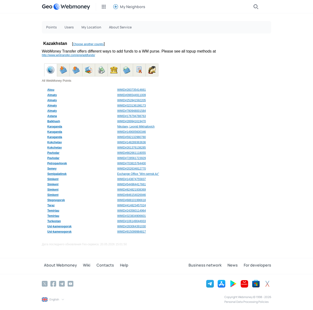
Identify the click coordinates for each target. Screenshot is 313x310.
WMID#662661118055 (131, 153)
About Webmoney (58, 265)
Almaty (52, 95)
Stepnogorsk (56, 200)
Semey (52, 168)
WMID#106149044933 (131, 221)
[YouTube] (70, 283)
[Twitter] (45, 283)
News (235, 265)
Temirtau (53, 210)
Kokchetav (54, 142)
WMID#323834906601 (131, 216)
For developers (257, 265)
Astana (52, 116)
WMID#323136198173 (131, 105)
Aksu (50, 89)
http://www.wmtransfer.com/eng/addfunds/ (68, 55)
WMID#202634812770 (131, 168)
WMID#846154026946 (131, 195)
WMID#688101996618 (131, 200)
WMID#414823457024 (131, 205)
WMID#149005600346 (131, 132)
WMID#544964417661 (131, 184)
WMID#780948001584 (131, 110)
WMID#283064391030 (131, 226)
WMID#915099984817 (131, 231)
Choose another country (88, 44)
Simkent (53, 179)
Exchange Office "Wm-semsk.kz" (138, 174)
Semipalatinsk (57, 174)
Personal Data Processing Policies (246, 301)
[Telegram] (62, 283)
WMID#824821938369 (131, 189)
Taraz (50, 205)
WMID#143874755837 (131, 179)
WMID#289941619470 (131, 121)
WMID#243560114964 (131, 210)
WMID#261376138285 (131, 147)
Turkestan (54, 221)
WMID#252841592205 (131, 100)
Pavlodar (53, 153)
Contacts (98, 265)
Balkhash (53, 121)
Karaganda (54, 126)
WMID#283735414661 (131, 89)
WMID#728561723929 (131, 158)
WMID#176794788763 (131, 116)
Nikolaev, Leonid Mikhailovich (136, 126)
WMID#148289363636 (131, 142)
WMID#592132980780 (131, 137)
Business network (209, 265)
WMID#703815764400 (131, 163)
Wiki (82, 265)
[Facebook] (53, 283)
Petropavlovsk (57, 163)
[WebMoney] (71, 6)
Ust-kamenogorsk (59, 226)
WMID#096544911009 (131, 95)
